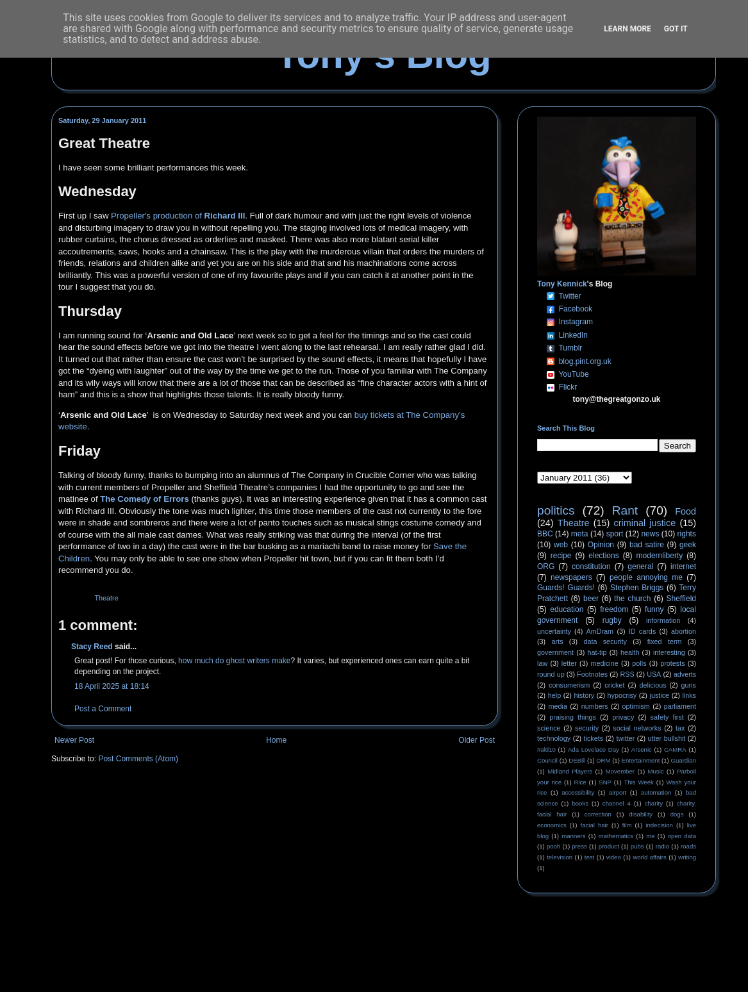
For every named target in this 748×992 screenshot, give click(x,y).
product (609, 846)
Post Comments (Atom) (138, 758)
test (589, 857)
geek (687, 544)
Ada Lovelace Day (593, 749)
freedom (614, 609)
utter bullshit (667, 738)
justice (659, 695)
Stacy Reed (92, 646)
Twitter (569, 296)
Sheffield (680, 598)
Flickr (568, 387)
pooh (553, 846)
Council (547, 760)
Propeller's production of (178, 215)
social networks (637, 728)
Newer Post (74, 740)
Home (276, 740)
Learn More (627, 28)
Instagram (576, 321)
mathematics (616, 835)
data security (605, 641)
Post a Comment (102, 708)
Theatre (106, 598)
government (555, 652)
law (542, 663)
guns (688, 685)
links (689, 695)
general (640, 566)
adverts (685, 674)
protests (672, 663)
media (558, 706)
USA (654, 674)
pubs (637, 846)
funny (654, 609)
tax (680, 728)
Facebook (576, 308)
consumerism (569, 685)
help (554, 695)
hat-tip (597, 652)
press (579, 846)
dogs (677, 814)
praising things (572, 717)
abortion (683, 631)
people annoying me (646, 577)
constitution (591, 566)
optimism (636, 706)
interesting (669, 652)
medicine (605, 663)
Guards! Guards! (566, 587)
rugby (612, 620)
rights (686, 533)
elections (603, 555)
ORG (545, 566)
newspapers (571, 577)
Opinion (601, 544)
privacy (623, 717)
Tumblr (570, 347)
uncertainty (554, 631)
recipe (561, 555)
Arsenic (641, 749)
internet (683, 566)
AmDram (600, 631)
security (587, 728)
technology (553, 738)
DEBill (577, 760)
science (549, 728)
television (559, 857)
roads (688, 846)
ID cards (642, 631)
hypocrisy (622, 695)
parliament (680, 706)
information (663, 620)
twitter (625, 738)
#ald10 (546, 749)
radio (662, 846)
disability (640, 814)
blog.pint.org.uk (585, 361)
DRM (604, 760)
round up (551, 674)
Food (685, 511)
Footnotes (592, 674)
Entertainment (641, 760)
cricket (614, 685)
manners (573, 835)
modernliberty (659, 555)
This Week (638, 782)
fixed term (664, 641)
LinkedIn (573, 335)
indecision (659, 825)
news (650, 533)
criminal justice (645, 523)
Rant (625, 510)
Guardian (683, 760)
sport (615, 533)
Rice (580, 782)
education (566, 609)
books (580, 803)
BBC (545, 533)
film (627, 825)
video (613, 857)
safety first (667, 717)
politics (556, 510)
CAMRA (675, 749)
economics (552, 825)
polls (639, 663)
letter (569, 663)
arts (557, 641)
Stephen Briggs (636, 587)
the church (632, 598)
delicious (653, 685)
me (650, 835)
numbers (594, 706)
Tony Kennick (562, 283)
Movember (620, 771)
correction (598, 814)
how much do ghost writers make (234, 660)
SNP (605, 782)
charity (654, 803)
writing (687, 857)
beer (591, 598)
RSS (627, 674)
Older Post (476, 740)
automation (656, 792)
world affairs (649, 857)
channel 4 (617, 803)
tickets (594, 738)
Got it (676, 28)
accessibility (577, 792)
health (629, 652)
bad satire (646, 544)
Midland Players (569, 771)
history (584, 695)
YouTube (573, 374)
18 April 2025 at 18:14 (111, 686)
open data (682, 835)
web (561, 544)
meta (579, 533)
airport (617, 792)
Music (656, 771)
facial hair (594, 825)
